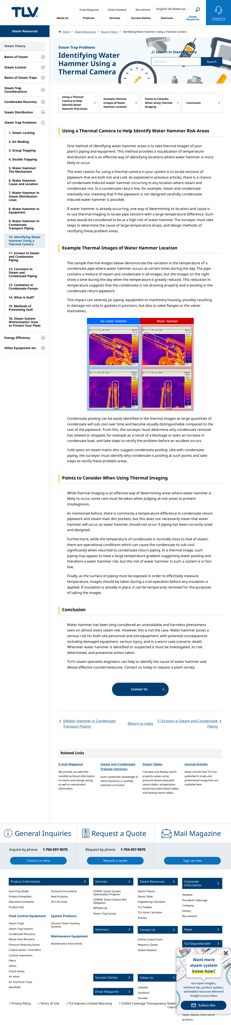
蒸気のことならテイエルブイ (24, 11)
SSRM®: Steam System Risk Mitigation (110, 901)
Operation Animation (21, 902)
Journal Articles (196, 764)
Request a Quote (148, 945)
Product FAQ (16, 907)
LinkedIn (143, 987)
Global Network (147, 950)
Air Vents (14, 976)
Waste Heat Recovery (22, 939)
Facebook (143, 992)
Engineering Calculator (151, 902)
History (186, 911)
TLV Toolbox (145, 907)
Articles (142, 918)
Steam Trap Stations (21, 929)
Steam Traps (16, 923)
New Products (59, 896)
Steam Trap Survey (104, 913)
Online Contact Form (150, 939)
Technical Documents (64, 891)
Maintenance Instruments (66, 943)
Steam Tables (152, 764)
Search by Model (19, 891)
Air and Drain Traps (20, 982)
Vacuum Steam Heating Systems (65, 924)
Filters (12, 960)
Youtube (143, 998)
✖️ (226, 953)
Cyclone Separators (20, 955)
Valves (13, 966)
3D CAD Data (59, 902)
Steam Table (145, 896)
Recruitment (189, 916)
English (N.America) (170, 9)
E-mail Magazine (70, 764)
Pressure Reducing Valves (24, 945)
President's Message (194, 900)
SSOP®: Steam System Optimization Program (107, 892)
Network (187, 895)
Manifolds (15, 987)
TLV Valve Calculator (150, 912)
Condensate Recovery (22, 934)
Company (188, 905)
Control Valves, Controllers (25, 950)
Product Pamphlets (20, 896)
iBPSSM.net (100, 908)
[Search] (198, 9)
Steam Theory (146, 891)
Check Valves (17, 971)
